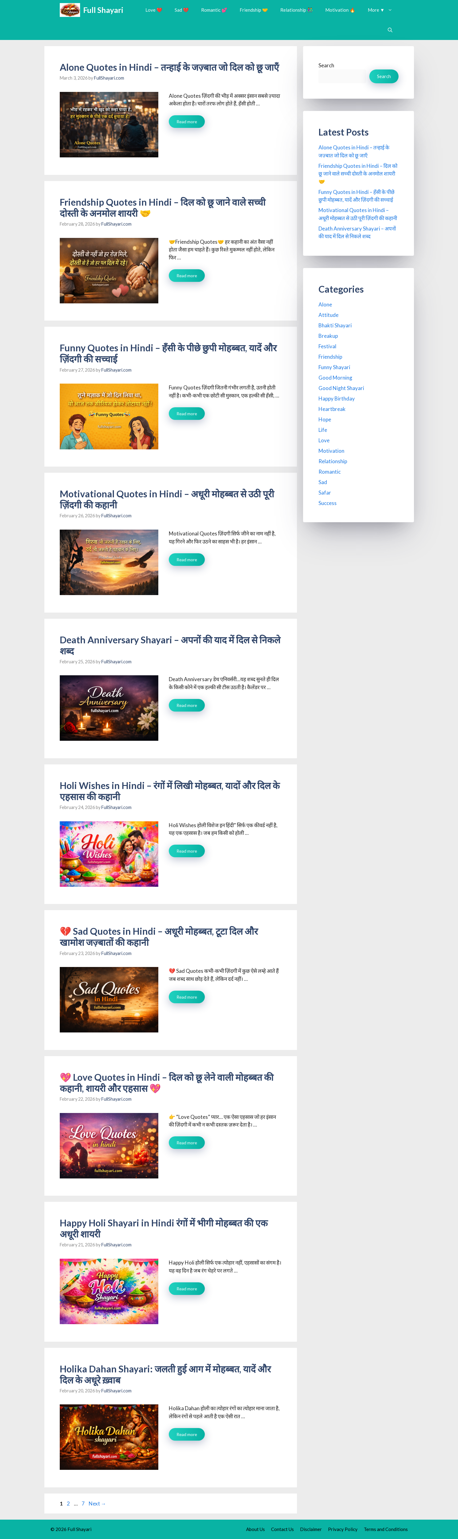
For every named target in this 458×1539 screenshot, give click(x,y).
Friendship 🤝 (254, 10)
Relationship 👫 (296, 10)
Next (97, 1503)
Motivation (331, 451)
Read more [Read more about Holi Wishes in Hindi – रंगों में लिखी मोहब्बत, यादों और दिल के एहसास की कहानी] (186, 851)
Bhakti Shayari (335, 325)
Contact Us (282, 1529)
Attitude (328, 315)
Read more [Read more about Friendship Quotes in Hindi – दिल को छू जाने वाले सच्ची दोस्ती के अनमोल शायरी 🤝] (186, 275)
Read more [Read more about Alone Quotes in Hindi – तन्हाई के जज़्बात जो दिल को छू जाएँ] (186, 121)
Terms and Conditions (386, 1529)
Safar (324, 492)
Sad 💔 (182, 10)
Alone (325, 304)
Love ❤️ (153, 10)
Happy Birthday (336, 398)
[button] (390, 30)
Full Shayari (103, 9)
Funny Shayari (334, 367)
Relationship (332, 461)
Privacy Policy (343, 1529)
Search (326, 65)
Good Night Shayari (341, 388)
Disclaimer (311, 1529)
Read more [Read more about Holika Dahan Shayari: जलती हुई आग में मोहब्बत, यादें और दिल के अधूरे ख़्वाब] (186, 1434)
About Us (255, 1529)
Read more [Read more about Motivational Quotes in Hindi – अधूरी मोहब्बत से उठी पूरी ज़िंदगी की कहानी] (186, 559)
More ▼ (383, 10)
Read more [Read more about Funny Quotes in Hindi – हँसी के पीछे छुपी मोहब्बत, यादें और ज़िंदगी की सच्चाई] (186, 413)
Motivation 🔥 (340, 10)
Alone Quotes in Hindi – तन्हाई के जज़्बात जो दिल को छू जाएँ (169, 67)
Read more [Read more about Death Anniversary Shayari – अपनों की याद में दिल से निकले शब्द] (186, 705)
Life (322, 430)
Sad (322, 482)
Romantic (329, 471)
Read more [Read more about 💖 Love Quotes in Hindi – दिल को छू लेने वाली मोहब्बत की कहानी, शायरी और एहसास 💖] (186, 1142)
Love (324, 440)
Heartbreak (332, 409)
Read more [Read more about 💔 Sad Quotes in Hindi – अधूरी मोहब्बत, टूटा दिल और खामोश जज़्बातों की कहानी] (186, 997)
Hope (324, 419)
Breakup (328, 336)
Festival (327, 346)
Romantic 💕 (214, 10)
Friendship (330, 356)
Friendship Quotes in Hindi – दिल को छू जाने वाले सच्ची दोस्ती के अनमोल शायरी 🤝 (357, 174)
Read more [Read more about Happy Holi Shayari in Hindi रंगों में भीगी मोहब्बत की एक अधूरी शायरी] (186, 1288)
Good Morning (335, 377)
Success (327, 503)
